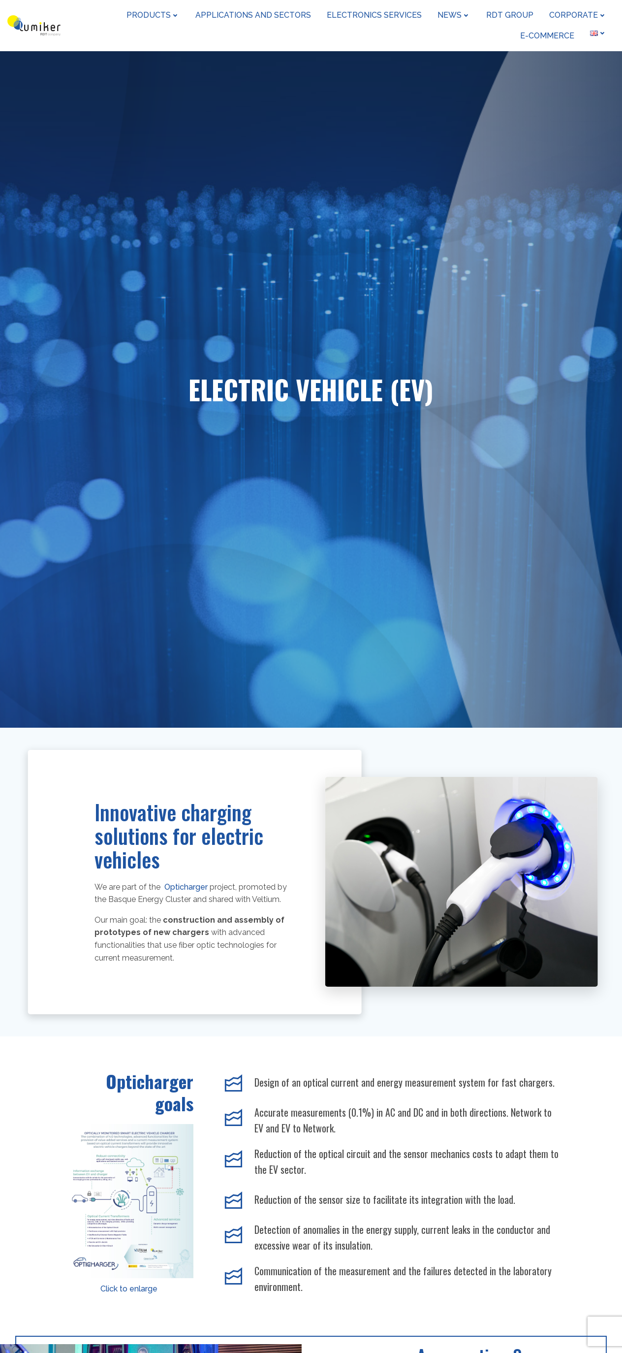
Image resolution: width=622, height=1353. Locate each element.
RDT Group (509, 15)
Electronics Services (374, 15)
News (453, 15)
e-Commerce (547, 35)
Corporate (578, 15)
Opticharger (187, 887)
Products (153, 15)
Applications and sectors (253, 15)
